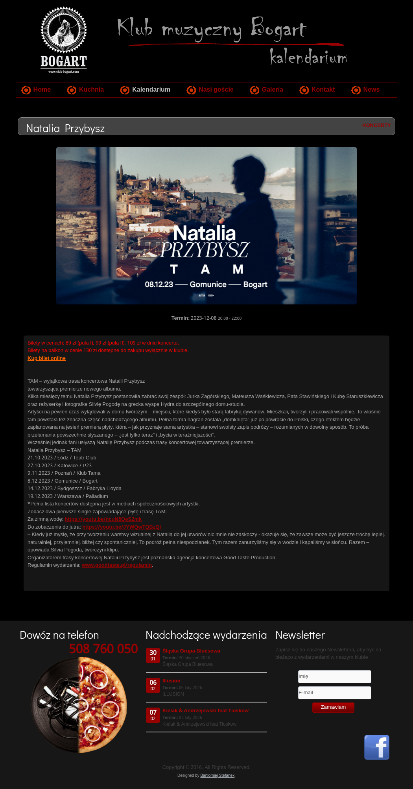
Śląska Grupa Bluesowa (191, 651)
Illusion (171, 681)
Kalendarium (151, 90)
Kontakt (323, 90)
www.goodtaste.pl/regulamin (117, 565)
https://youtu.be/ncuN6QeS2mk (103, 519)
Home (42, 90)
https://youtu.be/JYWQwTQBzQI (121, 527)
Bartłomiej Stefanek (217, 775)
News (371, 90)
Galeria (272, 90)
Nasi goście (216, 90)
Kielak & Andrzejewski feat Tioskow (205, 710)
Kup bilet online (47, 358)
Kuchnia (91, 90)
